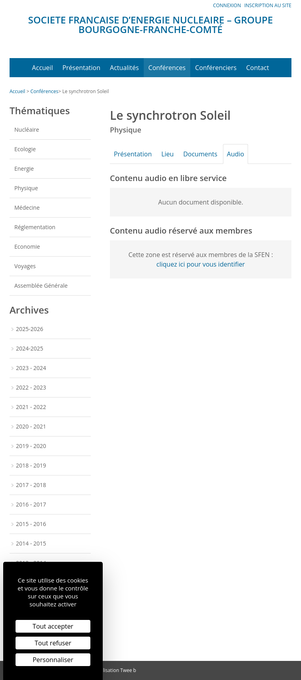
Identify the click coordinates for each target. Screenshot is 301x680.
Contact (257, 67)
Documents (207, 154)
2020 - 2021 (31, 426)
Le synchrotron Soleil (85, 91)
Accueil (42, 67)
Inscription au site (267, 5)
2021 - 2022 (31, 407)
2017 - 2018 (31, 485)
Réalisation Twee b (115, 670)
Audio (244, 154)
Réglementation (34, 227)
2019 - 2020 (31, 446)
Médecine (27, 207)
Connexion (227, 5)
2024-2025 (29, 348)
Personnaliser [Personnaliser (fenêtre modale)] (53, 659)
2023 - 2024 (31, 368)
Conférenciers (215, 67)
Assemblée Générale (41, 285)
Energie (24, 168)
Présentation (81, 67)
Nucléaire (26, 129)
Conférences (167, 67)
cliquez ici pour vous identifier (200, 264)
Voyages (25, 266)
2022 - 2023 (31, 387)
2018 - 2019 (31, 465)
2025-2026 (29, 329)
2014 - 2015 (31, 543)
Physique (26, 188)
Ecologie (25, 149)
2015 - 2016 (31, 524)
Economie (27, 246)
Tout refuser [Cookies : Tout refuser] (53, 643)
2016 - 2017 (31, 504)
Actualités (124, 67)
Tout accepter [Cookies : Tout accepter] (53, 626)
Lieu (171, 154)
